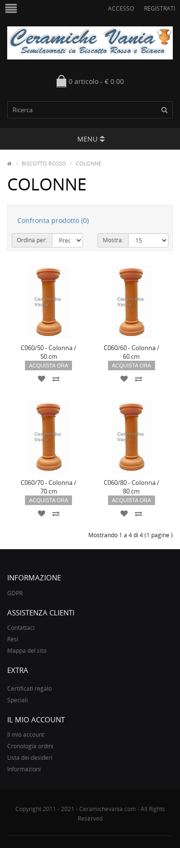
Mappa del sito (27, 651)
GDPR (15, 593)
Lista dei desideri (29, 758)
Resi (12, 639)
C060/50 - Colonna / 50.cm (48, 352)
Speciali (17, 700)
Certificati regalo (29, 688)
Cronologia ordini (30, 746)
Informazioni (24, 769)
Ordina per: (32, 240)
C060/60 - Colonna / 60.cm (131, 352)
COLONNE (88, 163)
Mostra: (113, 240)
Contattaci (21, 628)
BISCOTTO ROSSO (44, 163)
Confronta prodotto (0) (53, 220)
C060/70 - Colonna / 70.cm (48, 486)
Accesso (121, 8)
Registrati (159, 8)
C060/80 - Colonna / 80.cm (131, 486)
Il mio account (25, 734)
